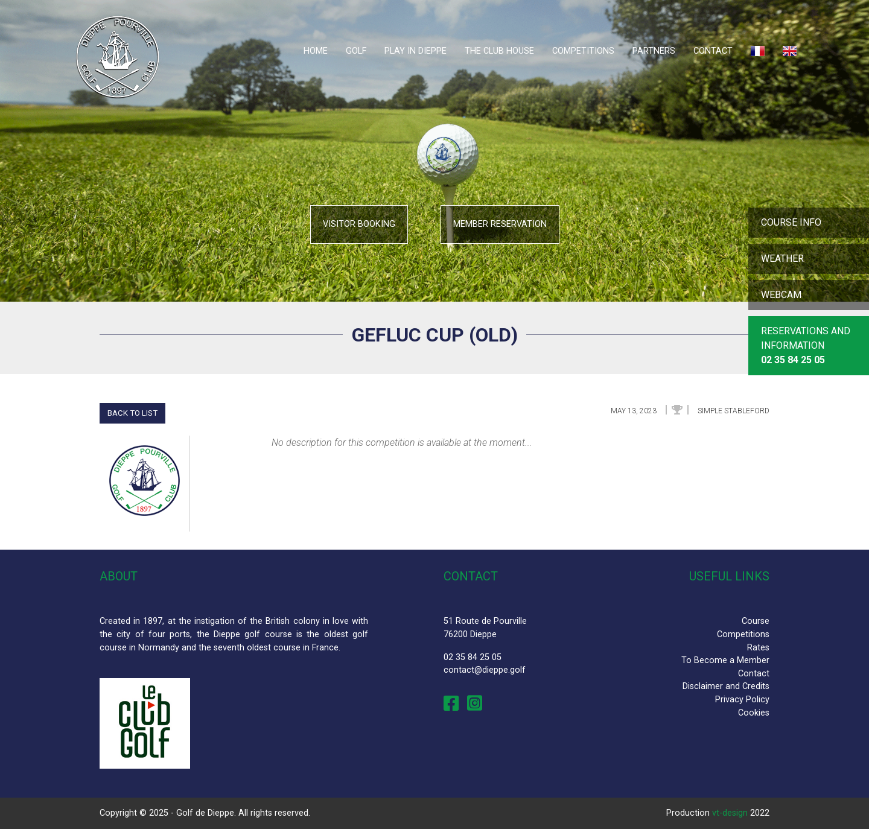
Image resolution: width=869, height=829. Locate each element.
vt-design (730, 813)
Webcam (781, 294)
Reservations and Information (805, 345)
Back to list (132, 413)
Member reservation (500, 224)
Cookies (753, 713)
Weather (782, 258)
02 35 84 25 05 (472, 657)
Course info (791, 222)
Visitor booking (359, 224)
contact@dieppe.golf (485, 670)
